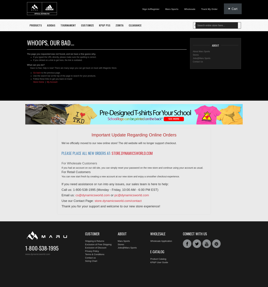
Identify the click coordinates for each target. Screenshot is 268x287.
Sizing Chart (91, 260)
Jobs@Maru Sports (201, 57)
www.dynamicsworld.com (37, 253)
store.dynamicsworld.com (132, 152)
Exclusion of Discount (95, 247)
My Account (52, 81)
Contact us (90, 257)
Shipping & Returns (94, 240)
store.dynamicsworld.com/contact (118, 200)
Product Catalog (158, 255)
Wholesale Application (161, 240)
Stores (196, 54)
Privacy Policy (92, 250)
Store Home (38, 81)
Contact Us (198, 61)
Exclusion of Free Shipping (98, 243)
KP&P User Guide (159, 258)
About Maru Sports (201, 51)
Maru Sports (124, 240)
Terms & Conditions (94, 254)
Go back (37, 72)
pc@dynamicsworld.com (132, 194)
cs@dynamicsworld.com (93, 194)
